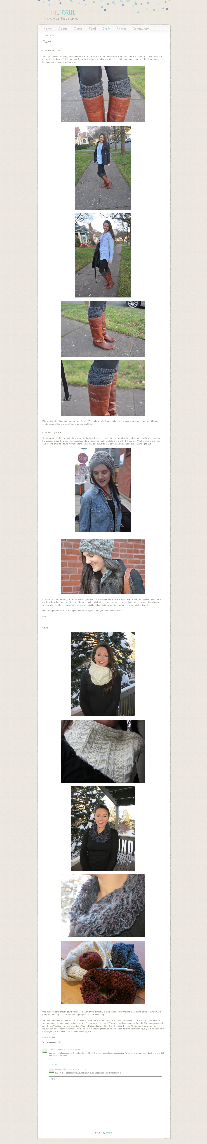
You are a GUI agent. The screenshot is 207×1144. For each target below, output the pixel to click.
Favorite (49, 35)
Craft (106, 28)
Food (92, 28)
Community (141, 28)
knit (66, 602)
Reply (51, 1059)
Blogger (108, 1133)
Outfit (78, 28)
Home (47, 28)
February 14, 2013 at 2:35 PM (74, 1069)
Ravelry (84, 421)
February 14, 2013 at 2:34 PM (67, 1049)
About (62, 28)
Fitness (121, 28)
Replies (54, 1065)
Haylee (52, 1049)
